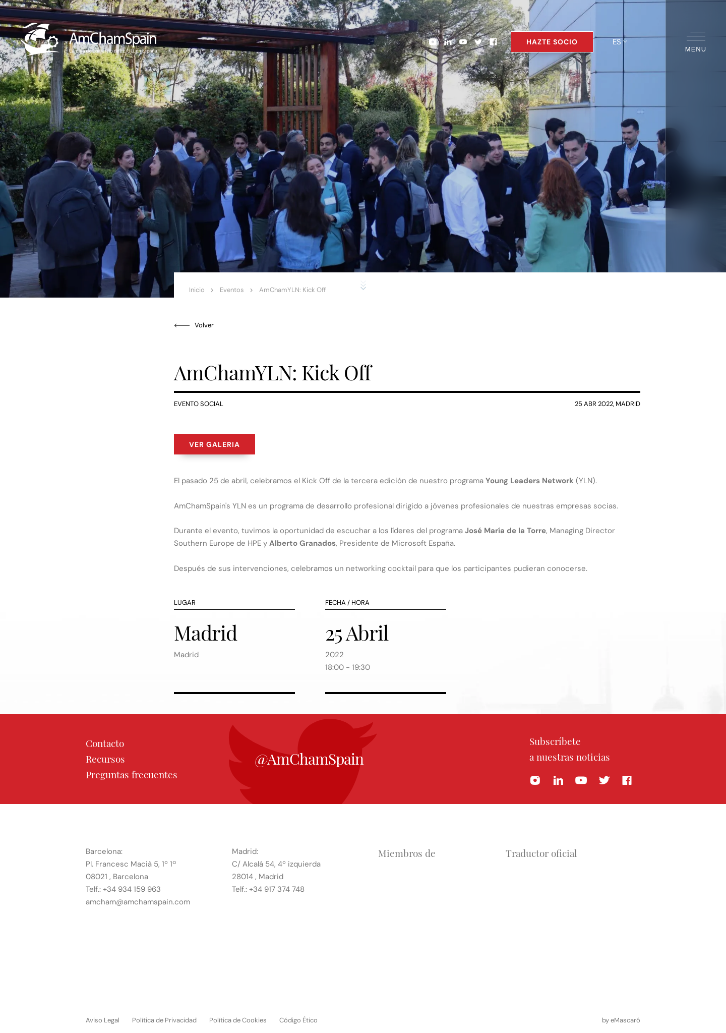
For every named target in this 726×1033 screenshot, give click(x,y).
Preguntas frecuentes (131, 774)
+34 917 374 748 (277, 889)
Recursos (105, 758)
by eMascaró (621, 1020)
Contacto (105, 743)
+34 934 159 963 (132, 889)
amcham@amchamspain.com (138, 902)
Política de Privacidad (164, 1020)
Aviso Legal (102, 1020)
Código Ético (298, 1020)
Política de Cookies (238, 1020)
